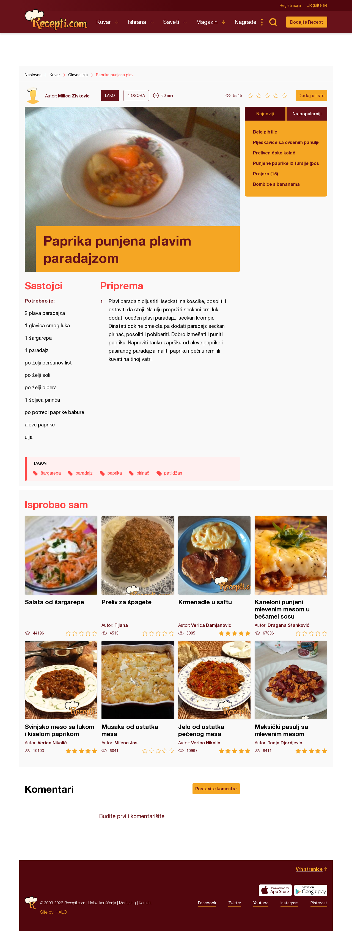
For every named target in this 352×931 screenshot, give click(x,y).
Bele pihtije (265, 131)
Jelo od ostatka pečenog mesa (214, 697)
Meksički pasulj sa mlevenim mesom (291, 697)
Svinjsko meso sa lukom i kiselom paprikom (61, 697)
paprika (115, 472)
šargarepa (51, 472)
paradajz (84, 472)
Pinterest (318, 903)
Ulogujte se (317, 5)
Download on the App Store (275, 890)
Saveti (171, 22)
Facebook (207, 903)
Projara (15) (265, 173)
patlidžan (173, 472)
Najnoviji (265, 113)
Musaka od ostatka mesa (137, 697)
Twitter (234, 903)
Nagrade (245, 22)
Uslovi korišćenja (102, 902)
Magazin (207, 22)
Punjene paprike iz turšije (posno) (286, 163)
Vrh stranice (309, 869)
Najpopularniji (307, 113)
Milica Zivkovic (74, 95)
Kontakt (145, 902)
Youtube (260, 903)
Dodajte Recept (306, 21)
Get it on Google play (310, 890)
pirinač (143, 472)
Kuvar (103, 22)
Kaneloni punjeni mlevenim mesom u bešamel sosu (291, 576)
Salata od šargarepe (61, 576)
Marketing (127, 902)
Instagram (289, 903)
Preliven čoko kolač (274, 152)
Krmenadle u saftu (214, 576)
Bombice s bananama (276, 184)
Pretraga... (273, 22)
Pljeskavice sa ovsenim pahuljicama (286, 142)
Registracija (290, 5)
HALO (61, 912)
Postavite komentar (216, 788)
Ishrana (137, 22)
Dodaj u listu (311, 95)
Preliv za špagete (137, 576)
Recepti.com (56, 20)
